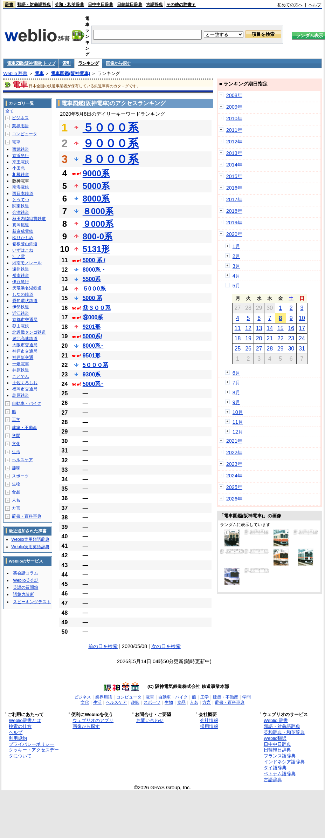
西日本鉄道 (22, 193)
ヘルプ (315, 4)
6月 (236, 373)
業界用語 (20, 125)
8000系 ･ (94, 270)
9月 (236, 402)
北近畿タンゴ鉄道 (29, 332)
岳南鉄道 (20, 275)
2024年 (234, 475)
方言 (16, 508)
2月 (236, 256)
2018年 (234, 211)
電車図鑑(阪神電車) (70, 73)
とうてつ (20, 199)
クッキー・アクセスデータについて (34, 752)
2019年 (234, 222)
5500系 (92, 279)
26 (248, 349)
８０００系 (111, 159)
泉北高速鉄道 (24, 338)
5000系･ (93, 384)
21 (270, 338)
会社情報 (209, 720)
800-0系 (97, 236)
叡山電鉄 (20, 325)
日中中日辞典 (100, 4)
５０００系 (111, 127)
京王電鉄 (20, 161)
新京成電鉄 (22, 231)
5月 (236, 285)
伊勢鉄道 (20, 307)
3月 (236, 266)
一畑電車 (20, 363)
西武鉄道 (20, 149)
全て (9, 111)
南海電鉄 (20, 187)
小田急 (18, 168)
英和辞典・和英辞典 (284, 732)
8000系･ (93, 346)
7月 (236, 383)
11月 (238, 422)
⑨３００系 (97, 308)
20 (259, 338)
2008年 (234, 95)
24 (302, 338)
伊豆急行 (20, 281)
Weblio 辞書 (15, 73)
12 (248, 328)
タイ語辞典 (275, 767)
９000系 (98, 224)
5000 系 (92, 298)
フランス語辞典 (280, 755)
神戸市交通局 (24, 351)
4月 (236, 276)
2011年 (234, 130)
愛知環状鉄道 (24, 300)
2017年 (234, 199)
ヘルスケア (22, 459)
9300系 (92, 374)
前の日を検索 (103, 646)
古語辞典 (154, 4)
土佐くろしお (24, 382)
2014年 (234, 165)
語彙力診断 (23, 594)
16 (291, 328)
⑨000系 (93, 317)
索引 (66, 63)
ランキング (88, 63)
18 (238, 338)
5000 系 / (94, 260)
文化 (16, 443)
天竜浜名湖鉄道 (27, 288)
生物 (16, 484)
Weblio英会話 (25, 580)
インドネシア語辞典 (284, 761)
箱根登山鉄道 (24, 243)
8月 (236, 392)
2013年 (234, 153)
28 (270, 349)
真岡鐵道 (20, 225)
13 (259, 328)
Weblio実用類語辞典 (30, 539)
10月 (238, 412)
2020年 (234, 234)
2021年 (234, 441)
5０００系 (95, 365)
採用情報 (209, 726)
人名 (16, 500)
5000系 (96, 186)
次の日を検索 (166, 646)
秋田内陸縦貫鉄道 (29, 218)
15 (280, 328)
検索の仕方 (20, 726)
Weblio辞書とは (25, 720)
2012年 (234, 141)
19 (248, 338)
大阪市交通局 (24, 344)
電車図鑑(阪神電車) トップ (31, 63)
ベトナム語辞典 (280, 773)
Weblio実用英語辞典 (30, 546)
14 (270, 328)
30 (291, 349)
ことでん (20, 376)
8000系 (96, 198)
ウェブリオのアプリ (92, 720)
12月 (238, 432)
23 (291, 338)
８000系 (98, 211)
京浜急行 (20, 155)
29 (280, 349)
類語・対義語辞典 (34, 4)
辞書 (9, 4)
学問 (16, 435)
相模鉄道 (20, 174)
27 (259, 349)
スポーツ (20, 475)
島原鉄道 (20, 395)
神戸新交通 (22, 357)
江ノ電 (18, 256)
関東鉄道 (20, 206)
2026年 (234, 499)
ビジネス (20, 117)
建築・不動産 (24, 427)
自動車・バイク (26, 403)
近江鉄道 (20, 313)
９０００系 (111, 143)
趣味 (16, 467)
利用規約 (18, 738)
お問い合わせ (150, 720)
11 (238, 328)
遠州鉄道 (20, 269)
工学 (16, 419)
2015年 (234, 176)
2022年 (234, 452)
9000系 (96, 173)
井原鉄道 (20, 370)
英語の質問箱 (25, 587)
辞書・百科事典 (26, 516)
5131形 (96, 249)
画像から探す (118, 63)
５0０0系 (94, 289)
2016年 (234, 188)
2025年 (234, 487)
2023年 (234, 464)
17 (302, 328)
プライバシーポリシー (31, 744)
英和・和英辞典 (69, 4)
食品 (16, 492)
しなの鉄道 (22, 294)
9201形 (92, 327)
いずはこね (22, 250)
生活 (16, 451)
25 (238, 349)
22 (280, 338)
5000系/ (92, 336)
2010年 (234, 118)
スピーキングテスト (32, 601)
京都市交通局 (24, 319)
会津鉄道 (20, 212)
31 (302, 349)
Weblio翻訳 (275, 738)
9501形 (92, 356)
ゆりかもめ (22, 237)
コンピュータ (24, 133)
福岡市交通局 (24, 389)
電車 (39, 73)
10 (302, 318)
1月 (236, 246)
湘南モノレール (27, 262)
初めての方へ (290, 4)
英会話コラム (25, 573)
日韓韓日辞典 (129, 4)
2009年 (234, 107)
